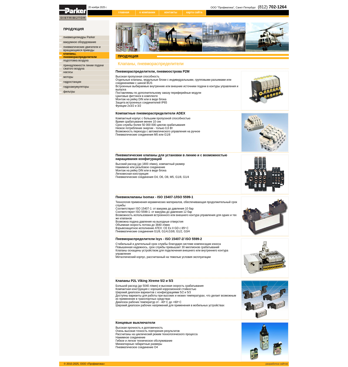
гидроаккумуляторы (76, 86)
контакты (170, 12)
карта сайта (194, 12)
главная (123, 12)
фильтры (69, 91)
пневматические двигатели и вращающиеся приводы (82, 48)
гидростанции (72, 81)
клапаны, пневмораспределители (80, 55)
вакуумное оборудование (79, 42)
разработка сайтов (277, 363)
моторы (68, 77)
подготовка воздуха (76, 60)
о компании (147, 12)
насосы (68, 72)
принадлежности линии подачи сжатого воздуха (83, 67)
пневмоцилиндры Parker (79, 37)
